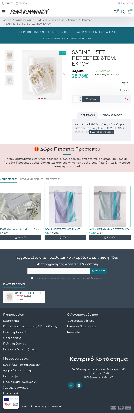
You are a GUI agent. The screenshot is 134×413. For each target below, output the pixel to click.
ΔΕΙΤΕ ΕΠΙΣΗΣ (8, 179)
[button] (64, 75)
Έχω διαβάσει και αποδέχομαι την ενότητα (67, 278)
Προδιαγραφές (112, 115)
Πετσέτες (86, 20)
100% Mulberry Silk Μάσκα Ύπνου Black (20, 229)
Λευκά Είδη (57, 20)
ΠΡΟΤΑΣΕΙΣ (53, 179)
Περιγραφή (88, 115)
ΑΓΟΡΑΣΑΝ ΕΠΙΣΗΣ (31, 179)
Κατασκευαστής (24, 20)
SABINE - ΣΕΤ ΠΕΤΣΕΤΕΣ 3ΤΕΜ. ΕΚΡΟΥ (29, 293)
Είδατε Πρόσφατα (14, 284)
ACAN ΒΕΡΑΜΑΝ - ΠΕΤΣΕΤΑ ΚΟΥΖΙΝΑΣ (110, 229)
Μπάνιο (72, 20)
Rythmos (42, 20)
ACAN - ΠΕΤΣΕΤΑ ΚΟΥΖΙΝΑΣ (62, 229)
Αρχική (7, 20)
